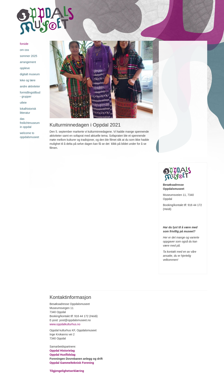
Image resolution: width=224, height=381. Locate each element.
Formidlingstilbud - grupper (30, 94)
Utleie (23, 102)
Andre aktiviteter (30, 86)
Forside (24, 43)
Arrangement (28, 62)
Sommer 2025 (28, 56)
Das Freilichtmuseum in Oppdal (30, 123)
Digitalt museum (30, 74)
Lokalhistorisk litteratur (28, 110)
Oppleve (25, 68)
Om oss (24, 50)
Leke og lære (27, 80)
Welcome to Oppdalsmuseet (29, 135)
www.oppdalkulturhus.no (65, 324)
